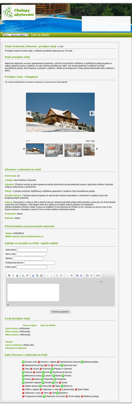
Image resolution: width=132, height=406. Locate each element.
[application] (60, 289)
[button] (9, 275)
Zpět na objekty (40, 34)
